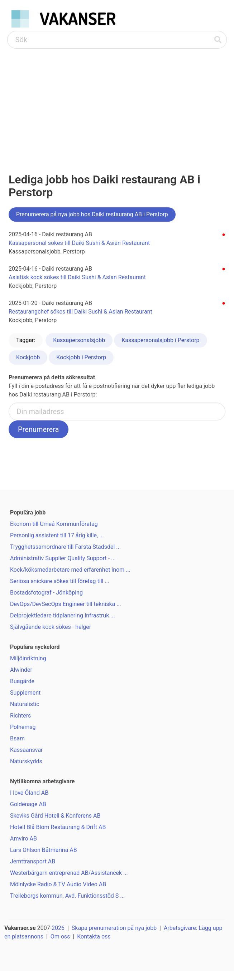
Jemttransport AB (32, 861)
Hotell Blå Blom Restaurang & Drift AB (58, 827)
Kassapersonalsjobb (79, 340)
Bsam (17, 738)
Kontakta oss (93, 936)
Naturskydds (26, 761)
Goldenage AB (28, 804)
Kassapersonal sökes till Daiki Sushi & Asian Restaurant (79, 243)
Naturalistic (24, 704)
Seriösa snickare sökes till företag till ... (59, 581)
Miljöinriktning (28, 658)
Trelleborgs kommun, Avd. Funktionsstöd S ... (67, 895)
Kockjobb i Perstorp (81, 357)
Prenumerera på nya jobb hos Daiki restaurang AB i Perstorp (92, 214)
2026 (58, 928)
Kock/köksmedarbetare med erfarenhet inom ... (70, 569)
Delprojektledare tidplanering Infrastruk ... (62, 615)
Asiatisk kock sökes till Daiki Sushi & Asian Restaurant (77, 277)
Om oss (60, 936)
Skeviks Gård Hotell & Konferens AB (55, 815)
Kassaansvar (26, 749)
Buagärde (22, 681)
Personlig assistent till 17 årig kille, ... (57, 535)
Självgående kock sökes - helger (50, 626)
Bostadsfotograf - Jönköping (46, 592)
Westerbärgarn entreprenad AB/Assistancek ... (69, 872)
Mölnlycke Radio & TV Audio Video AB (58, 884)
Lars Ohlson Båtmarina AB (43, 850)
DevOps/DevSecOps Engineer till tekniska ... (65, 604)
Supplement (25, 692)
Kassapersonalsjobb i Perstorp (160, 340)
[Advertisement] (117, 102)
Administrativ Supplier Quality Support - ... (63, 558)
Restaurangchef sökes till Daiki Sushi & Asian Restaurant (80, 311)
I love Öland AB (29, 792)
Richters (20, 715)
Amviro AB (23, 838)
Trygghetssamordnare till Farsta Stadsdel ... (65, 546)
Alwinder (21, 669)
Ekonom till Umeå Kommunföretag (54, 524)
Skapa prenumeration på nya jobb (114, 928)
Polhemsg (23, 727)
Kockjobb (28, 357)
